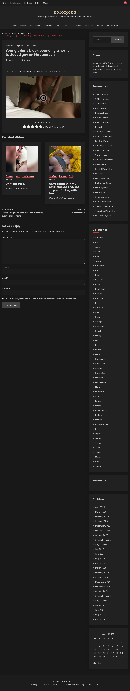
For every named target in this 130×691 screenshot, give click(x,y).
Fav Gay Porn (112, 25)
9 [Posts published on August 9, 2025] (117, 646)
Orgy (97, 433)
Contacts (27, 3)
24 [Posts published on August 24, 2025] (121, 653)
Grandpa (99, 368)
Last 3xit (99, 173)
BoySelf (98, 127)
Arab (97, 247)
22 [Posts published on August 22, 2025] (112, 653)
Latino (98, 401)
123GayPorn (101, 103)
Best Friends (15, 3)
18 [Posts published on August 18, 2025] (95, 653)
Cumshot (99, 331)
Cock (28, 45)
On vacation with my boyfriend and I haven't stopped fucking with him (64, 188)
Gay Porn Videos (102, 150)
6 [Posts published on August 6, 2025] (103, 646)
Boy (97, 303)
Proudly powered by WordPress (45, 684)
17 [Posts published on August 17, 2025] (121, 649)
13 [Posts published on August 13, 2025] (104, 649)
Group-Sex (100, 373)
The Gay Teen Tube (104, 206)
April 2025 (100, 563)
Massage (99, 405)
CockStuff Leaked (103, 131)
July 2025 (99, 549)
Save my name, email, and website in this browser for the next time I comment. (40, 298)
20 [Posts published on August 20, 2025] (104, 653)
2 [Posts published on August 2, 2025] (117, 642)
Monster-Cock (101, 424)
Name (5, 267)
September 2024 (103, 596)
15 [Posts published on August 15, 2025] (112, 649)
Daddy (98, 335)
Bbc (97, 270)
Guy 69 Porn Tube (103, 169)
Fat (96, 345)
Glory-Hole (100, 363)
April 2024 (100, 619)
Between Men (101, 117)
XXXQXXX (65, 12)
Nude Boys (100, 192)
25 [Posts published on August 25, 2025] (95, 656)
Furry (97, 354)
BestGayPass (101, 113)
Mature (98, 415)
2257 (4, 3)
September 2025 (103, 540)
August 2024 (101, 600)
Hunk (97, 387)
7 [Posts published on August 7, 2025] (108, 646)
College (98, 321)
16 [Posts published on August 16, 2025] (117, 649)
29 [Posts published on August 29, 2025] (112, 656)
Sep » (100, 663)
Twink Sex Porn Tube (105, 211)
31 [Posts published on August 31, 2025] (121, 656)
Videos (99, 25)
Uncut (98, 457)
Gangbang (100, 359)
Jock (97, 396)
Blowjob (99, 293)
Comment (7, 237)
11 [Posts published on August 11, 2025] (95, 649)
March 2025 (101, 567)
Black (97, 284)
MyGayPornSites (103, 183)
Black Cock (100, 289)
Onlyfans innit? (15, 184)
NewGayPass (101, 187)
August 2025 (101, 544)
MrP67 (25, 188)
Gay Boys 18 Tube (103, 145)
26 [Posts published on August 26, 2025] (99, 656)
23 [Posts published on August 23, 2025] (117, 653)
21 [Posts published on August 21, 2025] (108, 653)
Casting (98, 312)
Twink (98, 452)
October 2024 (101, 591)
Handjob (99, 377)
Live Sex (89, 25)
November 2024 (102, 586)
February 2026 (102, 516)
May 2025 (100, 558)
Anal (97, 242)
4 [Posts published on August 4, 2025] (95, 646)
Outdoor (99, 438)
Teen (97, 447)
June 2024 (100, 610)
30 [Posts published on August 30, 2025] (117, 656)
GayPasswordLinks (104, 159)
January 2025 (101, 577)
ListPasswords (102, 178)
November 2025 (102, 530)
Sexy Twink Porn (103, 201)
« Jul (94, 663)
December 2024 (102, 582)
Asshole (99, 261)
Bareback (99, 265)
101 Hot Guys (101, 94)
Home (14, 25)
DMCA (37, 3)
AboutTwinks (101, 108)
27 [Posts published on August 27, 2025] (104, 656)
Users (45, 3)
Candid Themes (93, 684)
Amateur (9, 45)
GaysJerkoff (100, 164)
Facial (97, 340)
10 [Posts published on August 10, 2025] (121, 646)
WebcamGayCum (103, 215)
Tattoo (98, 443)
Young (98, 466)
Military (98, 419)
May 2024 (100, 614)
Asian (97, 251)
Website (6, 288)
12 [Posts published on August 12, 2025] (99, 649)
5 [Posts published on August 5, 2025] (99, 646)
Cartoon (99, 307)
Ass (97, 256)
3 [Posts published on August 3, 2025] (121, 642)
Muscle (98, 429)
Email (5, 278)
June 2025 (100, 554)
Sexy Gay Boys (102, 197)
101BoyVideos (102, 99)
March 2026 (101, 512)
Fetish (98, 349)
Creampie (99, 326)
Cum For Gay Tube (103, 136)
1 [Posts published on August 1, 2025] (112, 642)
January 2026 (101, 521)
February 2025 (102, 572)
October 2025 (101, 535)
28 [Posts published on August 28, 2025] (108, 656)
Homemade (100, 382)
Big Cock (19, 45)
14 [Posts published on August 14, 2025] (108, 649)
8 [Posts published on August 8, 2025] (112, 646)
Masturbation (28, 176)
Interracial (99, 391)
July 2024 (99, 605)
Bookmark (77, 25)
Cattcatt (27, 60)
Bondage (99, 298)
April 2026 (100, 507)
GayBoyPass (101, 155)
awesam (70, 198)
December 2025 (102, 525)
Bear (97, 275)
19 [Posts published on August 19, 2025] (99, 653)
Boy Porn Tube (102, 122)
